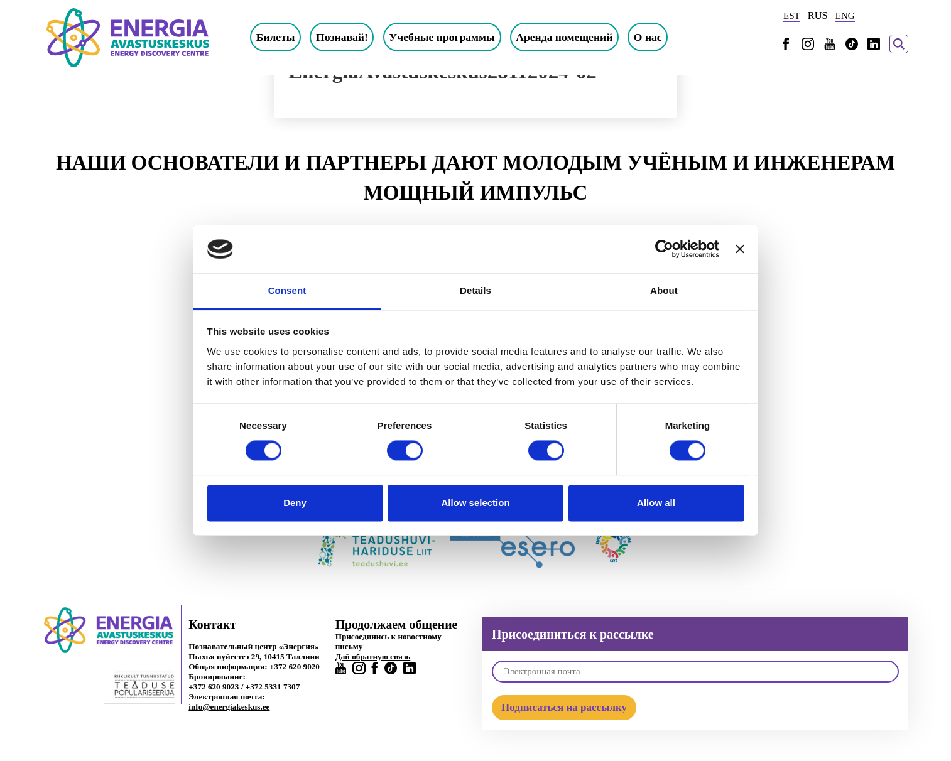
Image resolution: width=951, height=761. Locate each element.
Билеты (275, 37)
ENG (845, 16)
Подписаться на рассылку (564, 707)
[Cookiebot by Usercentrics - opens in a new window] (664, 249)
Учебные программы (442, 37)
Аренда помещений (564, 37)
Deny (295, 502)
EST (791, 16)
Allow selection (475, 502)
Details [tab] (475, 290)
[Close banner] (740, 249)
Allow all (656, 502)
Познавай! (342, 37)
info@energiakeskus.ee (228, 706)
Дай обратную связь (373, 656)
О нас (648, 37)
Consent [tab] (287, 290)
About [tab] (664, 290)
